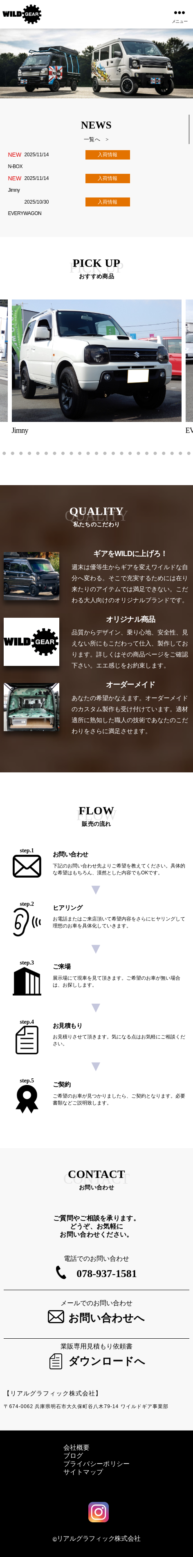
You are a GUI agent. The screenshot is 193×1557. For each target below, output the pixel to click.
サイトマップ (83, 1471)
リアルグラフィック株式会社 (99, 1538)
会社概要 (76, 1447)
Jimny (14, 190)
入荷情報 (107, 154)
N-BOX (15, 166)
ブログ (73, 1455)
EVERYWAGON (24, 213)
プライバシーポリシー (96, 1463)
